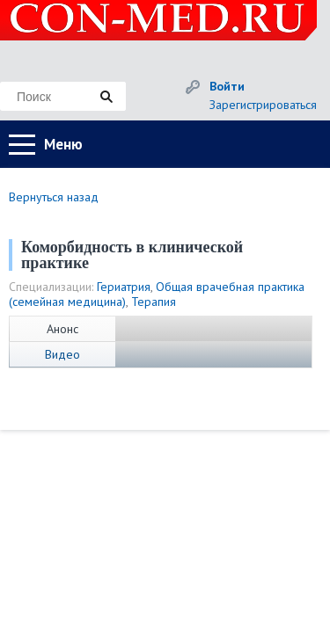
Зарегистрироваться (263, 105)
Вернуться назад (54, 197)
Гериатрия (123, 287)
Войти (227, 86)
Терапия (153, 301)
